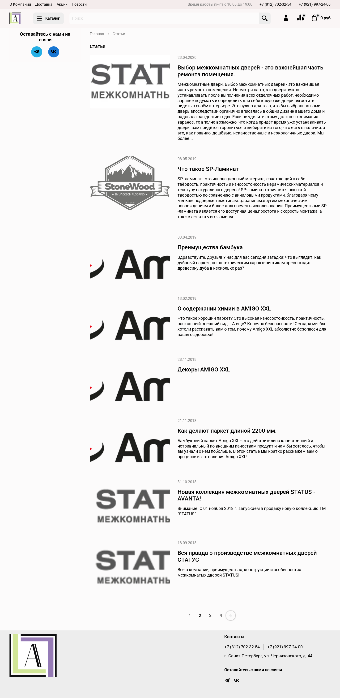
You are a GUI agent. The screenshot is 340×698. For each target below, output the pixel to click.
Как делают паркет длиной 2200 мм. (227, 430)
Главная (97, 34)
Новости (79, 4)
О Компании (20, 4)
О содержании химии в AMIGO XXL (224, 308)
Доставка (43, 4)
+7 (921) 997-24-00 (315, 4)
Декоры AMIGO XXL (204, 369)
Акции (62, 4)
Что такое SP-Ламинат (208, 169)
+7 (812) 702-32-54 (275, 4)
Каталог (48, 18)
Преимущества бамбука (210, 247)
